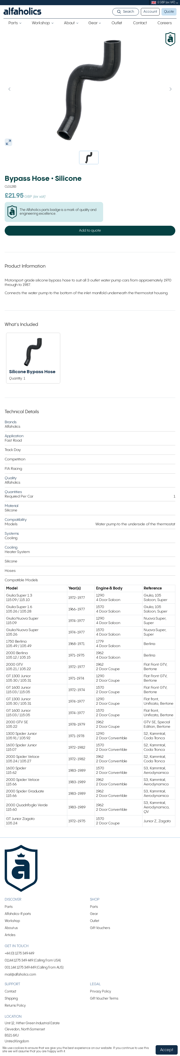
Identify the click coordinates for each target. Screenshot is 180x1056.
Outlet (94, 921)
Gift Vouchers (100, 928)
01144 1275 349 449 (19, 960)
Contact (10, 991)
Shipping (11, 998)
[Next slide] (160, 89)
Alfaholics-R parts (18, 914)
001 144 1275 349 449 (20, 967)
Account (150, 12)
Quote (169, 12)
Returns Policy (15, 1005)
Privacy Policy (100, 991)
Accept (166, 1050)
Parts (9, 907)
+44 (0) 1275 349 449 (19, 953)
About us (11, 928)
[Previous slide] (19, 89)
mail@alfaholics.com (20, 974)
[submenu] (177, 3)
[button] (89, 157)
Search (128, 12)
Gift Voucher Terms (104, 998)
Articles (10, 935)
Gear (94, 914)
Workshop (12, 921)
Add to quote (90, 231)
